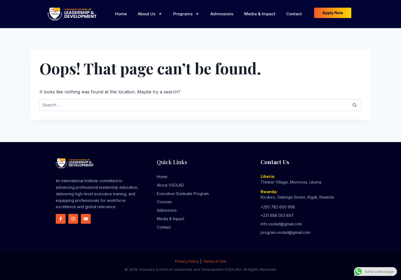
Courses (164, 201)
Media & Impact (259, 13)
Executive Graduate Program (183, 193)
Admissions (221, 13)
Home (121, 13)
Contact (294, 13)
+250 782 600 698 (278, 207)
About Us (150, 14)
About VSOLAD (170, 185)
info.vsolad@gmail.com (281, 224)
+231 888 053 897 (277, 215)
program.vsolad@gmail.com (285, 232)
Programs (186, 14)
